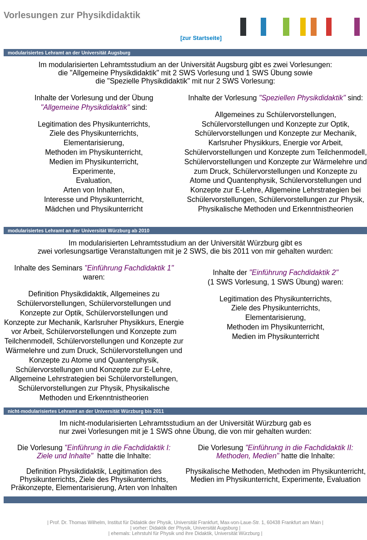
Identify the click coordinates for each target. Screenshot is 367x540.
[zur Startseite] (201, 37)
